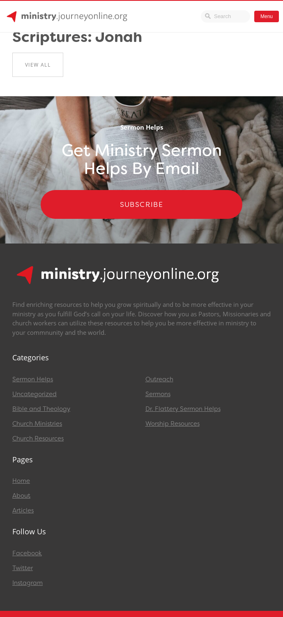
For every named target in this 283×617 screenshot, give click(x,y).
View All (38, 64)
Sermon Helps (32, 379)
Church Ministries (37, 424)
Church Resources (38, 438)
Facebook (27, 553)
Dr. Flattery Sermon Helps (183, 409)
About (21, 496)
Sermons (157, 394)
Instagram (27, 583)
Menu (266, 16)
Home (21, 481)
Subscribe (141, 204)
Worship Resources (172, 424)
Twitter (22, 568)
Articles (23, 510)
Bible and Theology (41, 409)
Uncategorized (34, 394)
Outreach (159, 379)
